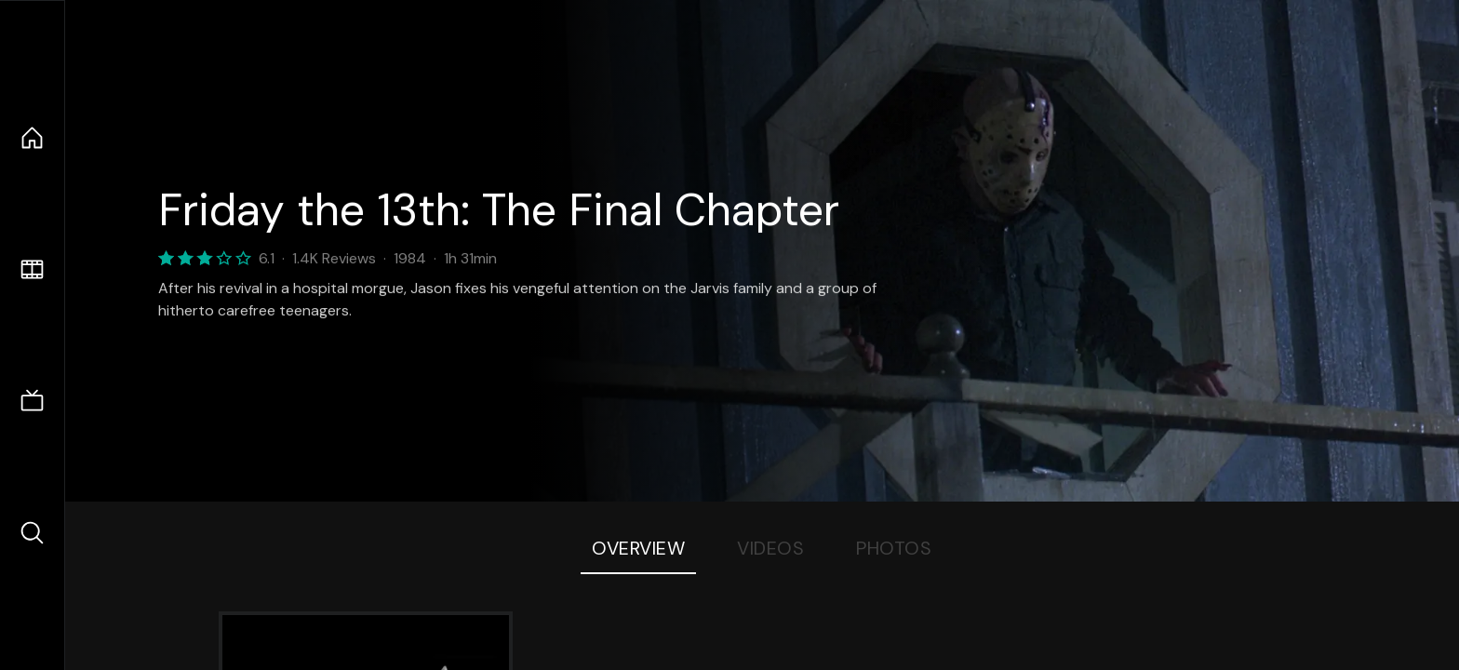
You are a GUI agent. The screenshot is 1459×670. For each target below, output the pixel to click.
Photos (893, 548)
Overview (638, 548)
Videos (770, 548)
